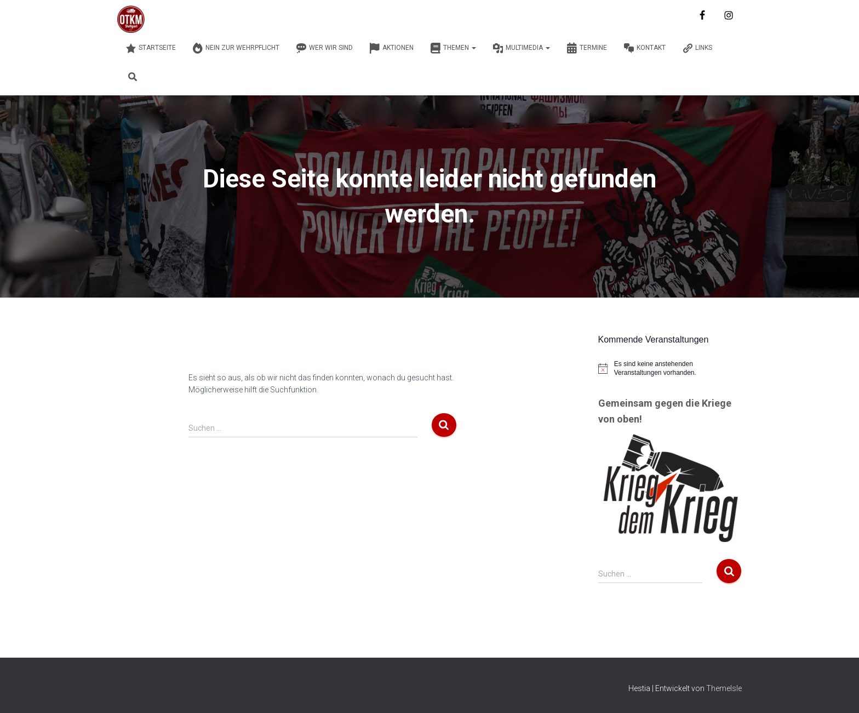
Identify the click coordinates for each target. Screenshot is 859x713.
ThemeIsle (724, 688)
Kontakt (644, 48)
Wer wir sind (324, 48)
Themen (453, 48)
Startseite (150, 48)
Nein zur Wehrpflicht (235, 48)
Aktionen (391, 48)
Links (697, 48)
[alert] (670, 369)
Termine (586, 48)
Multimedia (521, 48)
